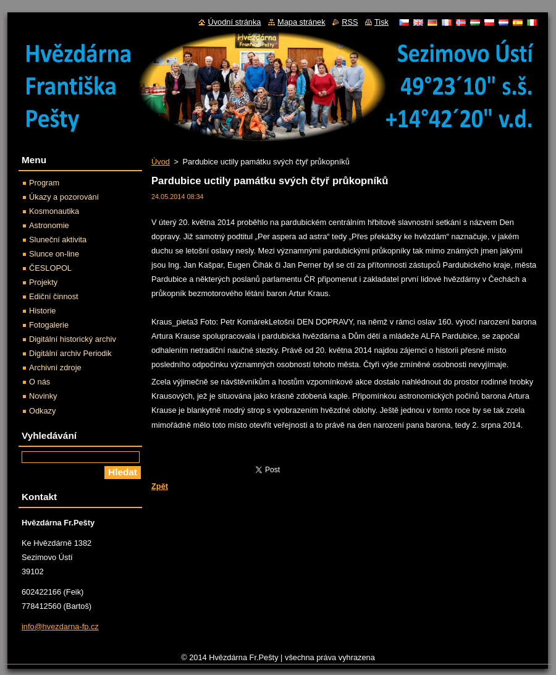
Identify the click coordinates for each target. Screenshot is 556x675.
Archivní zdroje (55, 367)
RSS (350, 22)
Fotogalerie (49, 324)
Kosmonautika (54, 211)
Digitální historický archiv (72, 339)
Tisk (381, 22)
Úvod (160, 161)
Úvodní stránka (234, 22)
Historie (42, 310)
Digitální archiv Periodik (70, 353)
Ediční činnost (53, 296)
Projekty (43, 282)
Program (44, 182)
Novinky (43, 396)
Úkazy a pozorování (64, 197)
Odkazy (42, 410)
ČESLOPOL (50, 268)
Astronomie (49, 225)
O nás (39, 381)
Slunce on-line (54, 253)
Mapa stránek (301, 22)
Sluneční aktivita (57, 239)
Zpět (159, 486)
